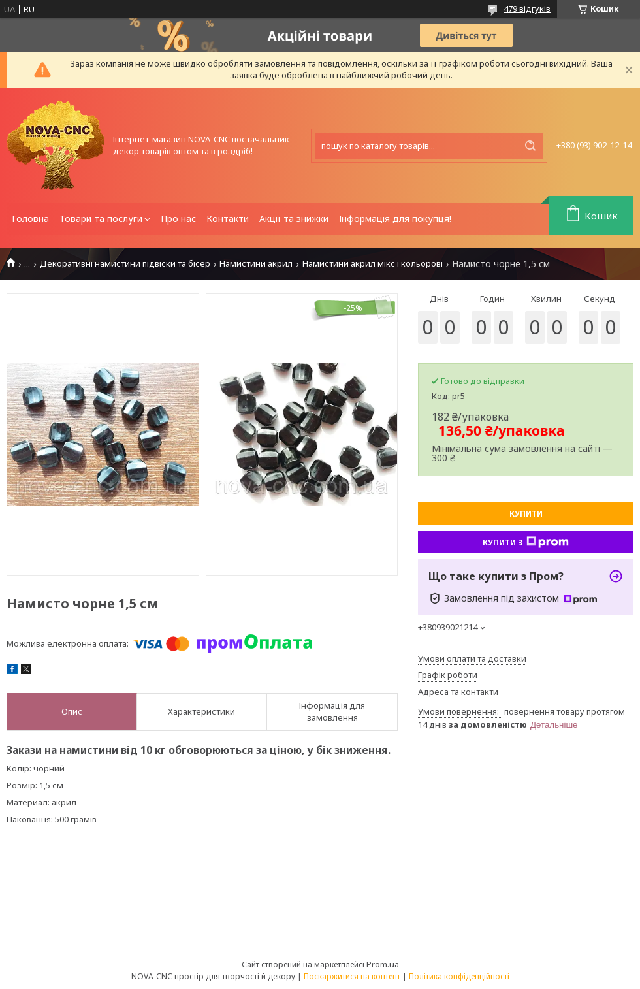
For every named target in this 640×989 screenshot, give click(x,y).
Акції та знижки (293, 218)
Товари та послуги (100, 218)
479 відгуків (527, 8)
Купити (526, 513)
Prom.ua (382, 964)
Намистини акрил (256, 263)
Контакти (227, 218)
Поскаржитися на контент (352, 976)
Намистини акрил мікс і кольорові (372, 263)
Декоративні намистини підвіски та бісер (125, 263)
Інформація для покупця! (395, 218)
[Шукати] (530, 146)
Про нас (178, 218)
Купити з (526, 542)
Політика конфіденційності (459, 976)
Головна (30, 218)
